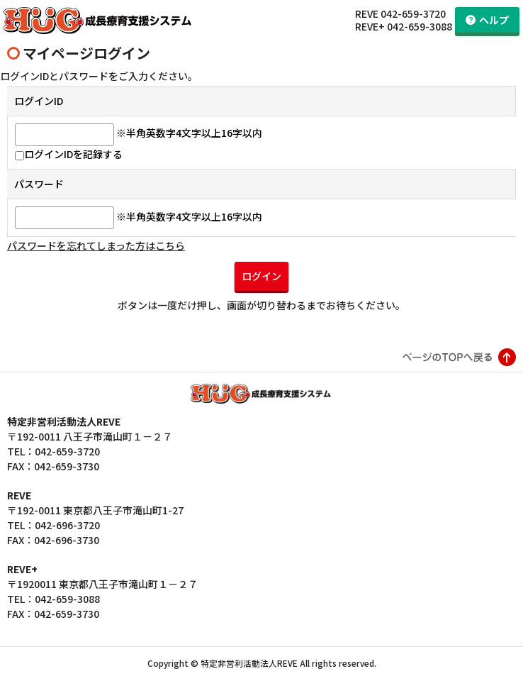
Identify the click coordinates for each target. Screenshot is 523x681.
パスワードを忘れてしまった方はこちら (96, 247)
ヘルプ (494, 20)
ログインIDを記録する (69, 156)
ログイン (261, 278)
